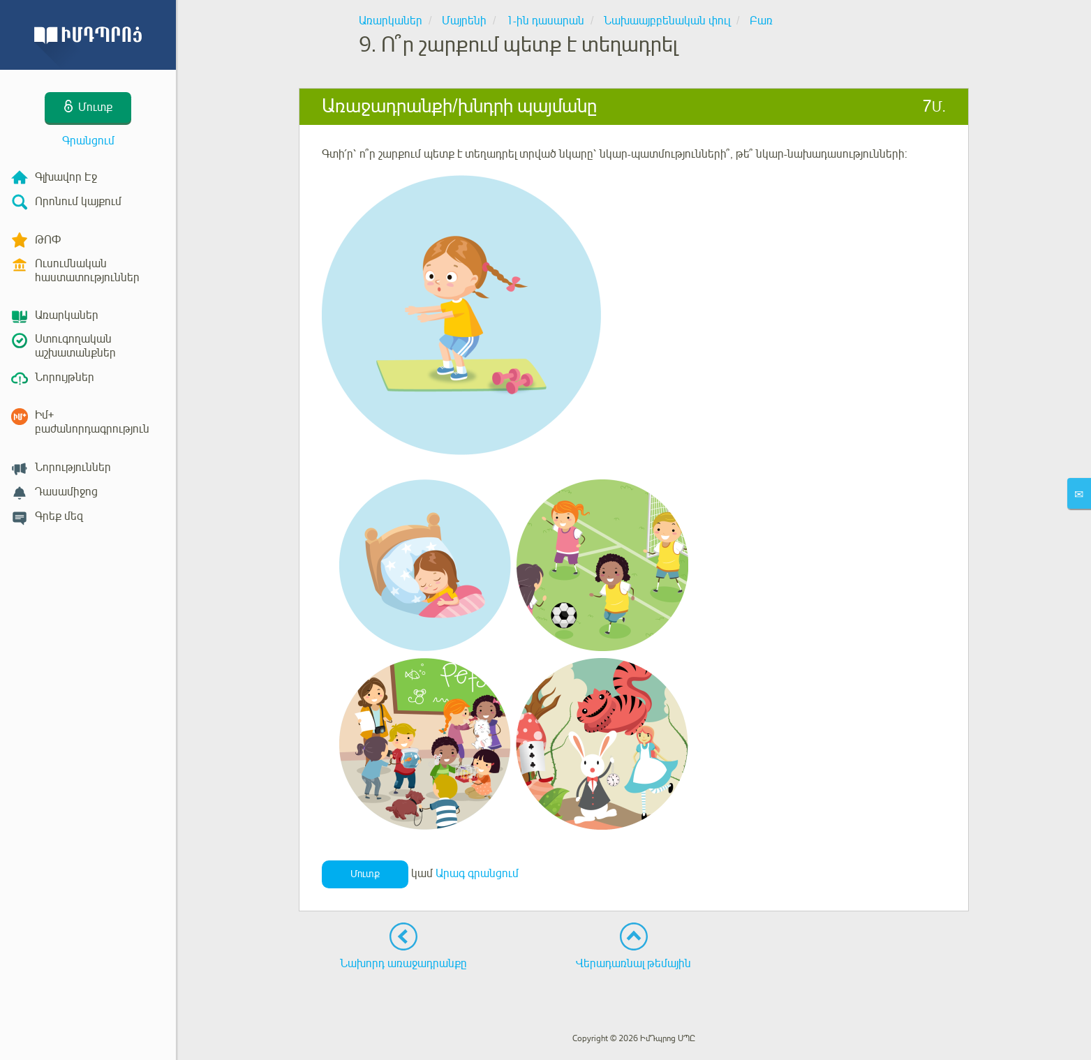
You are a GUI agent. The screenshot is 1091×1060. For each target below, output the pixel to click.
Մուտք (365, 874)
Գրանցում (88, 141)
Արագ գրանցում (477, 874)
